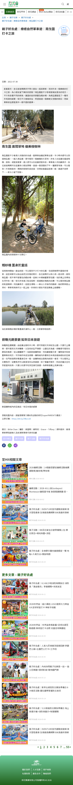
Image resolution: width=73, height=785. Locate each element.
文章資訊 (10, 11)
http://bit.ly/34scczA (21, 418)
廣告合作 (36, 773)
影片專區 (7, 438)
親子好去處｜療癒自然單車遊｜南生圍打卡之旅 (22, 20)
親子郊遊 (19, 438)
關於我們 (26, 769)
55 (67, 747)
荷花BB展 (60, 11)
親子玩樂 (13, 17)
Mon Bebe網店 (46, 11)
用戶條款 (47, 769)
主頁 (4, 17)
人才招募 (36, 769)
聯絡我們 (47, 773)
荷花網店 (32, 11)
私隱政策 (26, 773)
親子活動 (31, 438)
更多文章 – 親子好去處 (17, 574)
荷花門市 (21, 11)
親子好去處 (26, 17)
